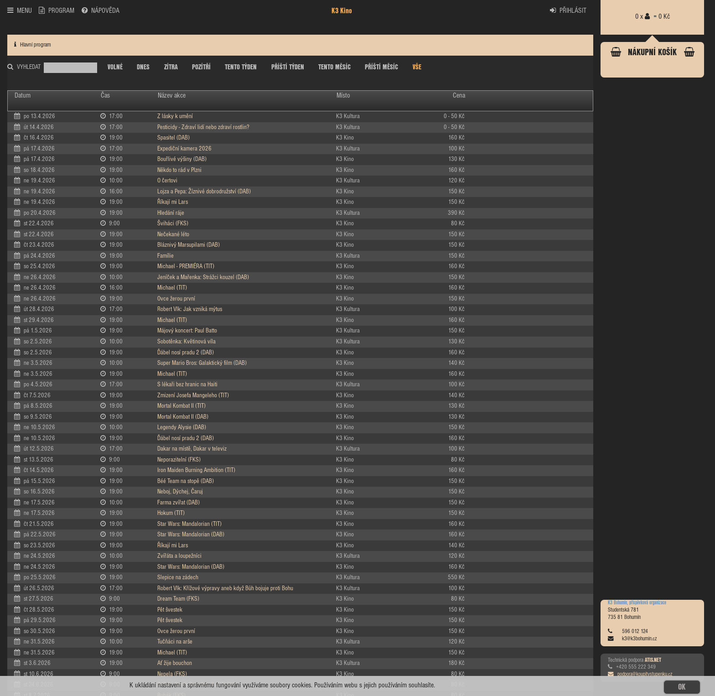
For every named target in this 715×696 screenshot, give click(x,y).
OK (681, 687)
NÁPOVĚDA (100, 10)
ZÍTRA (171, 67)
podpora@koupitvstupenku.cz (640, 674)
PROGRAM (56, 10)
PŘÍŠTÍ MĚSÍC (381, 67)
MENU (19, 10)
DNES (143, 67)
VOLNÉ (115, 67)
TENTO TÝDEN (241, 67)
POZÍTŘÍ (201, 67)
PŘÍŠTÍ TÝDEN (287, 67)
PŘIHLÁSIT (568, 10)
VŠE (417, 67)
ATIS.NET (653, 660)
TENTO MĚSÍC (334, 67)
